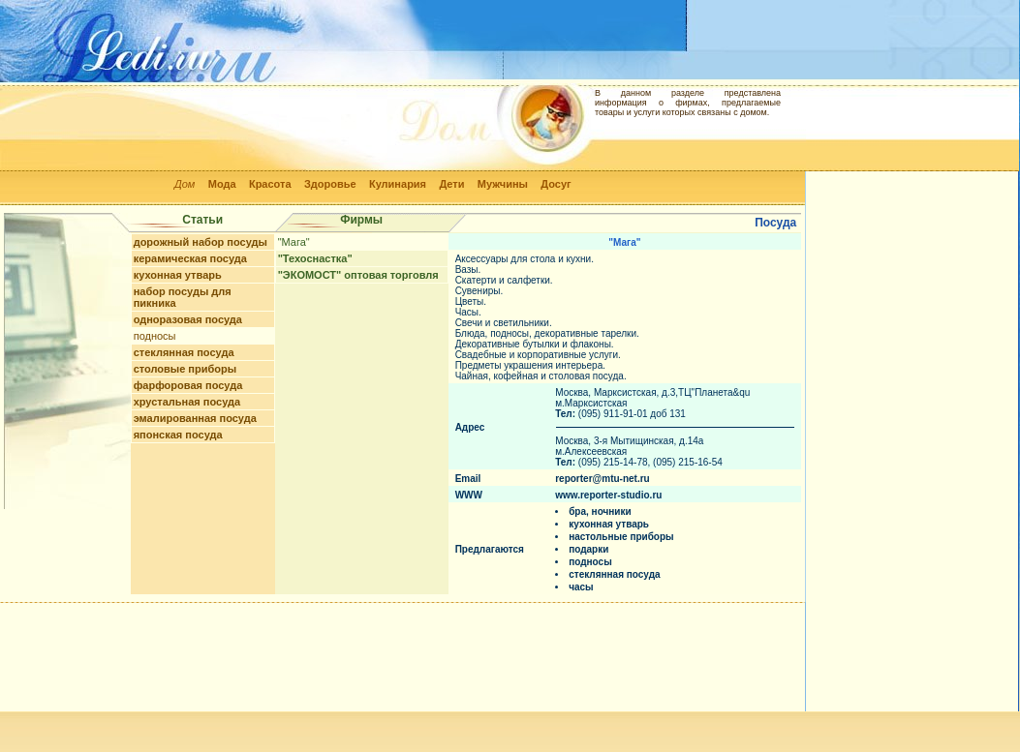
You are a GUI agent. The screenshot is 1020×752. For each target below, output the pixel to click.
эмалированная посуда (195, 418)
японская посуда (178, 434)
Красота (270, 184)
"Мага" (294, 242)
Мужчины (503, 184)
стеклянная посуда (184, 352)
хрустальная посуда (187, 401)
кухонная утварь (178, 275)
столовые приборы (185, 369)
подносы (155, 336)
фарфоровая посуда (188, 385)
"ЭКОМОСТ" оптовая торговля (358, 275)
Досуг (556, 184)
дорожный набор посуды (200, 242)
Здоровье (330, 184)
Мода (222, 184)
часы (581, 587)
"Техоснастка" (315, 258)
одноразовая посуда (188, 319)
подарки (588, 549)
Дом (184, 184)
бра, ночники (600, 511)
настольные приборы (621, 536)
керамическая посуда (190, 258)
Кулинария (397, 184)
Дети (451, 184)
